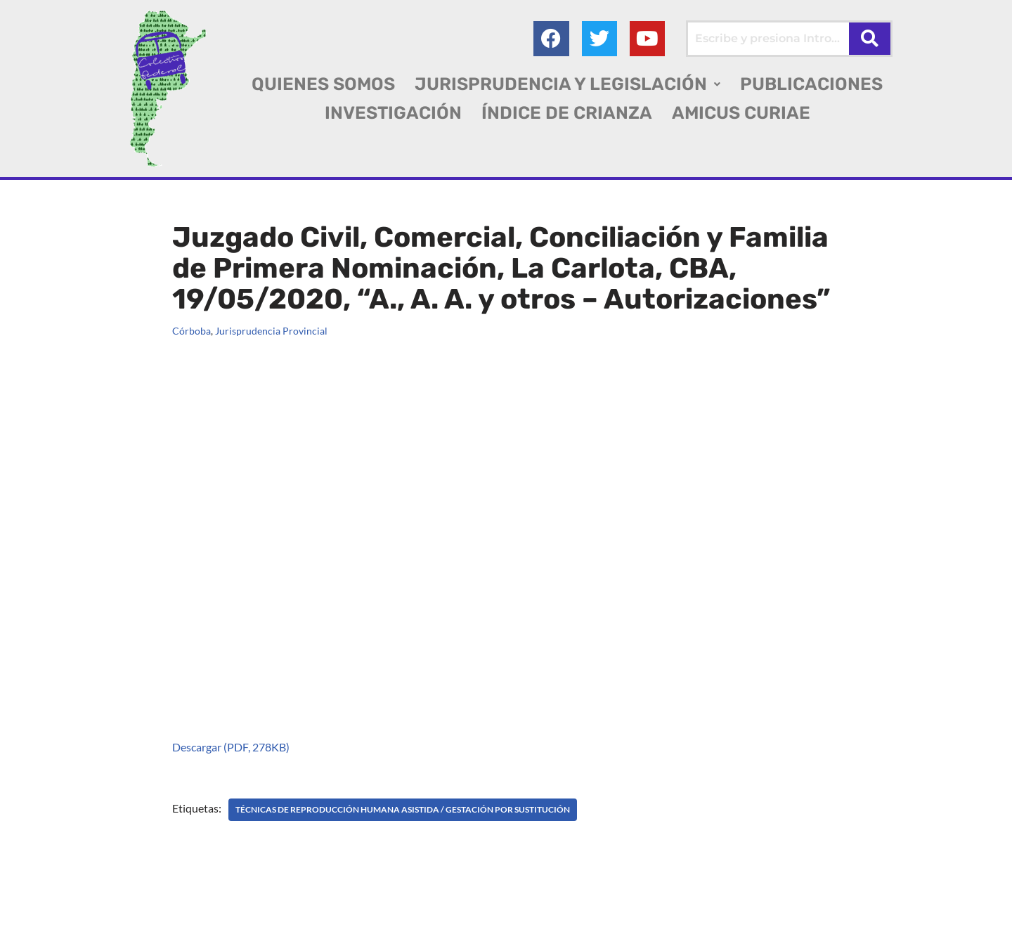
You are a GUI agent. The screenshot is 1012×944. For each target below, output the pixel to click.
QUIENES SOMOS (323, 84)
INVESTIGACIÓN (393, 113)
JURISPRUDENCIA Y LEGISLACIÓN (567, 84)
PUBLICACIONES (811, 84)
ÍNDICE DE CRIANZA (566, 113)
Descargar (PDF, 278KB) (231, 747)
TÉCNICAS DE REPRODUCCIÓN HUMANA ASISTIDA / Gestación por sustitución (402, 809)
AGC (36, 926)
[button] (567, 84)
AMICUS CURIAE (741, 113)
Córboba (191, 331)
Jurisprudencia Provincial (271, 331)
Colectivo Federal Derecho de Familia (122, 908)
